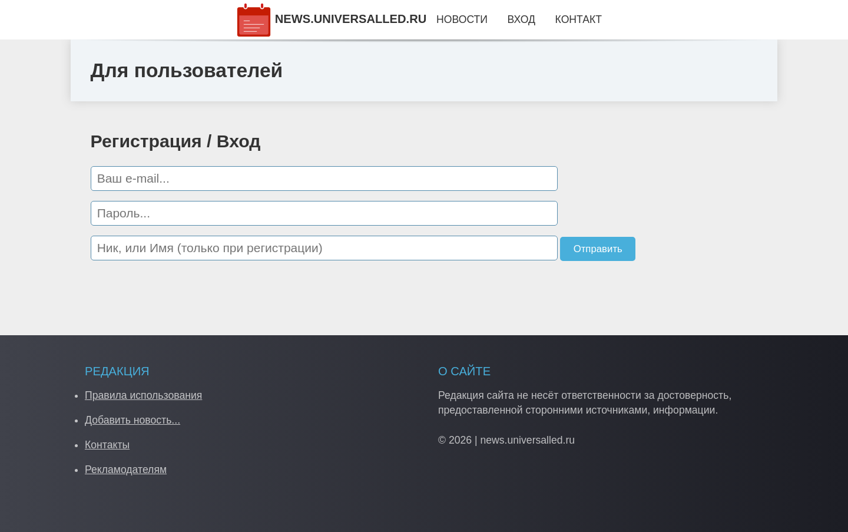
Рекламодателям (126, 469)
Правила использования (143, 395)
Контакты (107, 445)
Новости (462, 19)
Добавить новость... (132, 420)
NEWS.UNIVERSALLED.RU (331, 18)
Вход (521, 19)
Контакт (578, 19)
